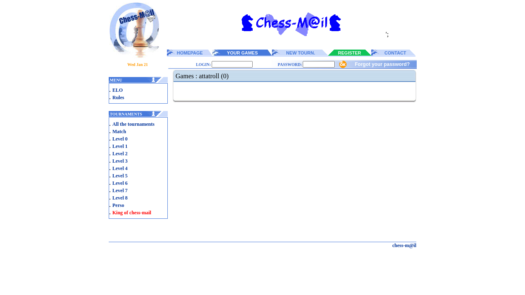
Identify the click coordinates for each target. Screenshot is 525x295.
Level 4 (120, 168)
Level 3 (120, 161)
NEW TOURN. (300, 52)
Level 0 (120, 139)
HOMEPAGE (190, 52)
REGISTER (349, 52)
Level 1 (120, 146)
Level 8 (120, 198)
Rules (118, 97)
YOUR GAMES (242, 52)
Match (119, 131)
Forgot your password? (382, 64)
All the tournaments (133, 124)
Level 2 (120, 154)
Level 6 (120, 183)
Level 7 (120, 190)
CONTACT (395, 52)
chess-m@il (405, 245)
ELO (117, 90)
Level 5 (120, 176)
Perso (118, 205)
